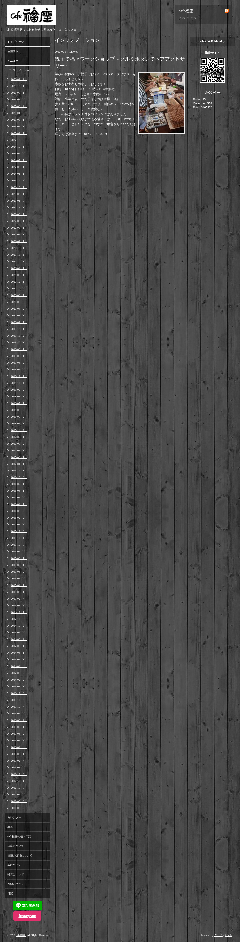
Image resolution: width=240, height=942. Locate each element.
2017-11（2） (19, 430)
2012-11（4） (19, 780)
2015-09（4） (19, 551)
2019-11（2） (19, 335)
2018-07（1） (19, 403)
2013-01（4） (19, 767)
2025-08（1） (19, 92)
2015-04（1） (19, 585)
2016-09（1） (19, 483)
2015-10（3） (19, 544)
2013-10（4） (19, 706)
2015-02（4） (19, 598)
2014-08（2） (19, 639)
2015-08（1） (19, 558)
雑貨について (16, 874)
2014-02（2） (19, 679)
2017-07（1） (19, 450)
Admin (228, 935)
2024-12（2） (19, 139)
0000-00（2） (19, 807)
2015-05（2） (19, 578)
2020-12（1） (19, 281)
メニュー (13, 60)
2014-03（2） (19, 672)
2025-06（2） (19, 106)
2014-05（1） (19, 659)
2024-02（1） (19, 166)
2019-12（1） (19, 328)
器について (14, 864)
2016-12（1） (19, 470)
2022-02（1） (19, 234)
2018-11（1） (19, 382)
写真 (10, 826)
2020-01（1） (19, 322)
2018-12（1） (19, 376)
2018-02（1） (19, 423)
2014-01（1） (19, 686)
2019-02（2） (19, 369)
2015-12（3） (19, 531)
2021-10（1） (19, 261)
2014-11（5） (19, 618)
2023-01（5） (19, 200)
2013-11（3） (19, 699)
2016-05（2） (19, 497)
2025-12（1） (19, 85)
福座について (16, 845)
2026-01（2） (19, 79)
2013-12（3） (19, 693)
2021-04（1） (19, 268)
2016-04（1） (19, 504)
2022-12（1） (19, 207)
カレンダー (14, 817)
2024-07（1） (19, 160)
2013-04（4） (19, 747)
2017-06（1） (19, 457)
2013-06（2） (19, 733)
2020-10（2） (19, 288)
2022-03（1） (19, 227)
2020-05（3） (19, 301)
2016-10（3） (19, 477)
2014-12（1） (19, 612)
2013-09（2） (19, 713)
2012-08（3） (19, 801)
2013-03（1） (19, 753)
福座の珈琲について (20, 855)
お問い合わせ (16, 883)
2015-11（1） (19, 537)
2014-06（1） (19, 652)
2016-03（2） (19, 510)
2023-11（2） (19, 180)
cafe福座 (21, 935)
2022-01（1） (19, 241)
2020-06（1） (19, 295)
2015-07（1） (19, 564)
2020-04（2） (19, 308)
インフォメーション (20, 70)
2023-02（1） (19, 193)
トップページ (16, 41)
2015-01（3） (19, 605)
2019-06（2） (19, 362)
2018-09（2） (19, 389)
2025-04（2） (19, 112)
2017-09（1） (19, 436)
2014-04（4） (19, 666)
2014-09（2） (19, 632)
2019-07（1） (19, 355)
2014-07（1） (19, 645)
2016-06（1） (19, 490)
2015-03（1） (19, 591)
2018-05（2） (19, 416)
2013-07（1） (19, 726)
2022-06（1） (19, 214)
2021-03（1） (19, 274)
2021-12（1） (19, 247)
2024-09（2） (19, 153)
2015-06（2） (19, 571)
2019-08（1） (19, 349)
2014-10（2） (19, 625)
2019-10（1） (19, 342)
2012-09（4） (19, 794)
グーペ (218, 935)
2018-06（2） (19, 409)
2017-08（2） (19, 443)
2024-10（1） (19, 146)
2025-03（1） (19, 119)
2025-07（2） (19, 99)
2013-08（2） (19, 720)
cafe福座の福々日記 (19, 836)
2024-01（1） (19, 173)
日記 (10, 893)
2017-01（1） (19, 463)
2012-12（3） (19, 774)
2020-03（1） (19, 315)
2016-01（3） (19, 524)
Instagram (27, 916)
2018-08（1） (19, 396)
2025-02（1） (19, 126)
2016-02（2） (19, 517)
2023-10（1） (19, 187)
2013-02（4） (19, 760)
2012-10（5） (19, 787)
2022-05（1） (19, 220)
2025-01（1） (19, 133)
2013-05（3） (19, 740)
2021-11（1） (19, 254)
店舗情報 (13, 51)
